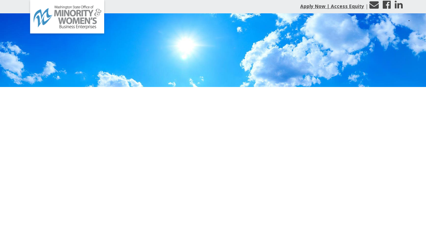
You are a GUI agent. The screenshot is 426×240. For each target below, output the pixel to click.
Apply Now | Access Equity (332, 6)
